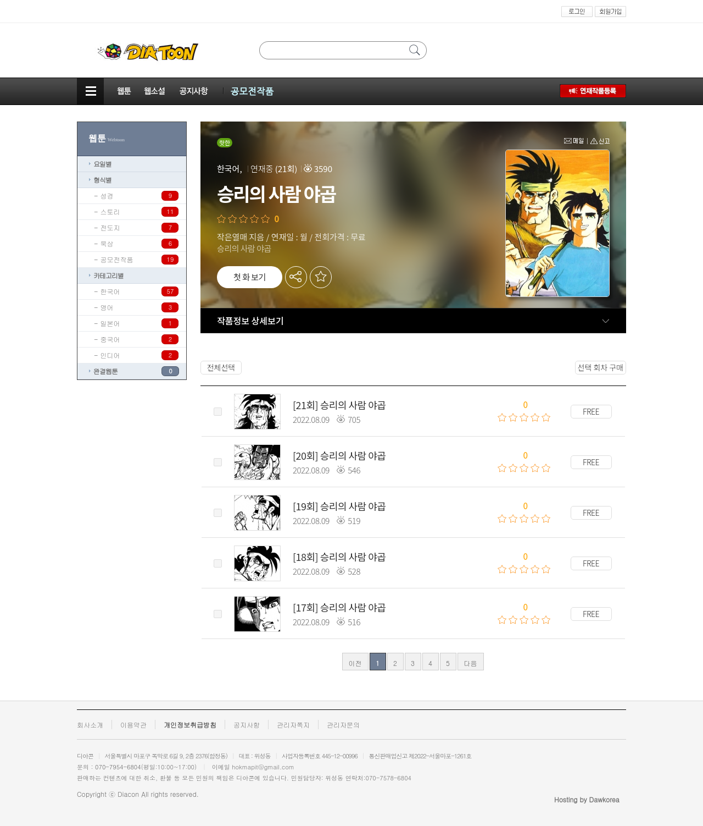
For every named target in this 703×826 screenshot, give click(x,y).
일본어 (110, 323)
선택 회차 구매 (600, 367)
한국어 (110, 291)
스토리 (110, 211)
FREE (591, 411)
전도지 (110, 227)
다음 (470, 663)
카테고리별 (108, 275)
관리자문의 (343, 724)
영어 (107, 307)
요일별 (102, 163)
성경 (107, 195)
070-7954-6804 (118, 767)
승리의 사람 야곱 (353, 405)
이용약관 (133, 724)
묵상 (107, 243)
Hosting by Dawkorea (587, 799)
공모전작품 (117, 259)
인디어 (110, 355)
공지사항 (246, 724)
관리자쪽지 (293, 724)
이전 (355, 663)
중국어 (110, 339)
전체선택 (221, 367)
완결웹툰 (105, 371)
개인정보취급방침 (190, 724)
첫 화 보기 (249, 277)
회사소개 (90, 724)
